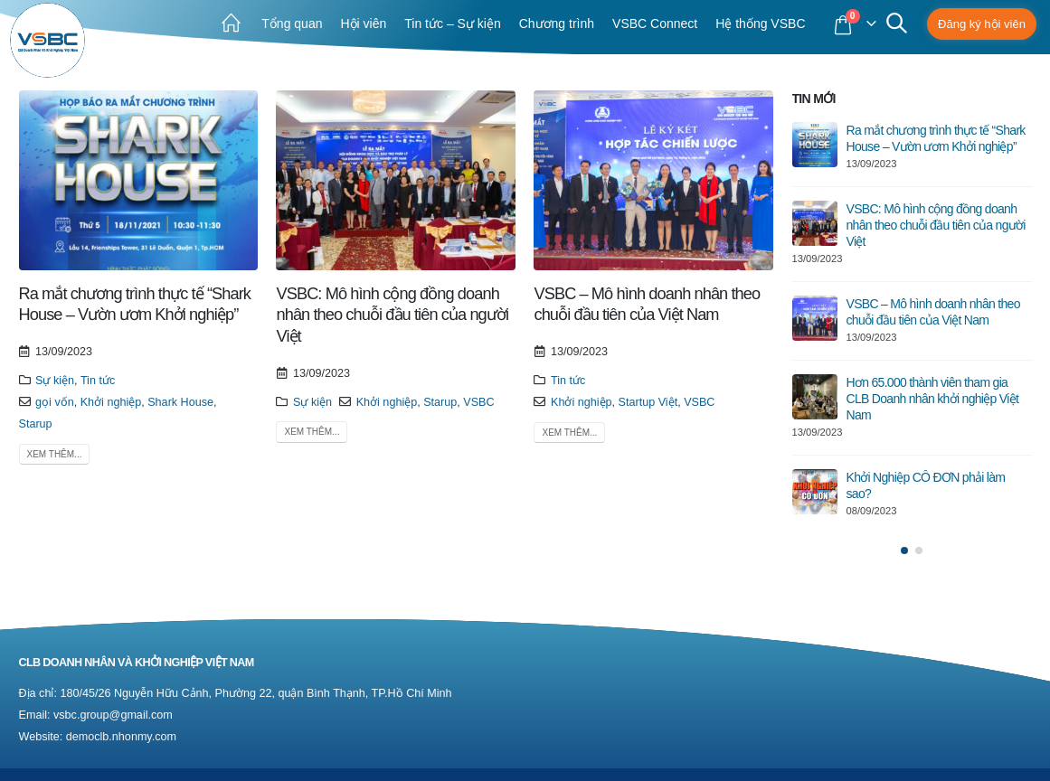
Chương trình (556, 23)
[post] (814, 144)
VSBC (478, 402)
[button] (904, 550)
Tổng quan (291, 23)
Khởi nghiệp (111, 402)
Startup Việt (648, 402)
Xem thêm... (54, 454)
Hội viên (363, 23)
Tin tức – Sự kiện (452, 23)
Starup (35, 424)
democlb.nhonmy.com (121, 736)
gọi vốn (54, 402)
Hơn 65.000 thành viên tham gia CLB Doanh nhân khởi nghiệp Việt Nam (933, 398)
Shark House (180, 402)
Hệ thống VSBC (760, 23)
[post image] (139, 180)
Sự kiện (54, 380)
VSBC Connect (654, 23)
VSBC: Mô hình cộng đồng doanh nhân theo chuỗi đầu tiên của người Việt (392, 315)
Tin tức (97, 380)
